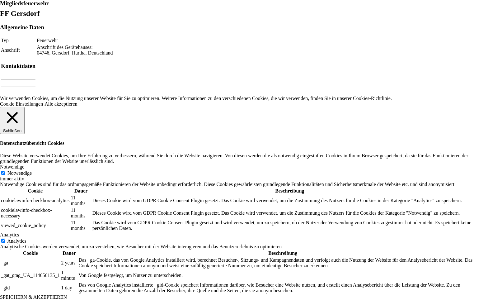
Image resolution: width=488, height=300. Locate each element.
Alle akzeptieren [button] (61, 104)
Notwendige (19, 173)
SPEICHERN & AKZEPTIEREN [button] (33, 297)
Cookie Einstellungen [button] (21, 104)
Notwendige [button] (12, 166)
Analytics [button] (9, 234)
